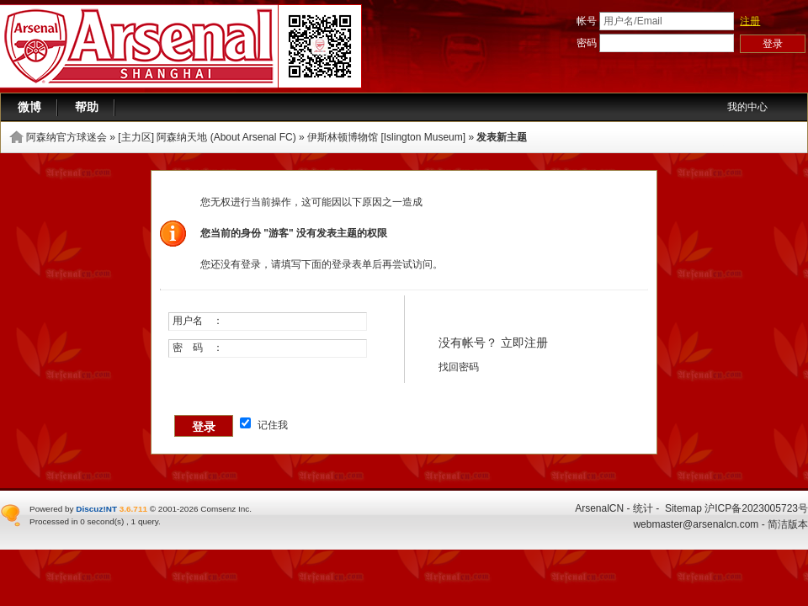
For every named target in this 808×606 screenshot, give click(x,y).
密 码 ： (198, 348)
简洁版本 (788, 524)
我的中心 (747, 107)
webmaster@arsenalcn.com (695, 524)
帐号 (587, 21)
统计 (643, 508)
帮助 (86, 107)
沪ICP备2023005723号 (756, 508)
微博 (29, 107)
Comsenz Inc (224, 508)
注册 (750, 21)
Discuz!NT (96, 508)
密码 (587, 43)
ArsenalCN (599, 508)
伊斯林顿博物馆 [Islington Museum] (386, 137)
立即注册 (524, 342)
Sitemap (683, 508)
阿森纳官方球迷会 (66, 137)
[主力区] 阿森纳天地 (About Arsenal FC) (206, 137)
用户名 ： (198, 321)
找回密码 (459, 367)
